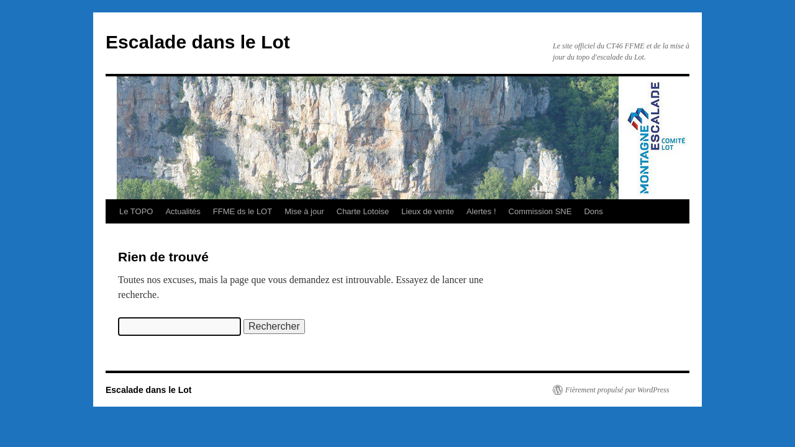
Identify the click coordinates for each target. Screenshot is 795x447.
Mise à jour (304, 211)
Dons (593, 211)
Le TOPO (136, 211)
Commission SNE (540, 211)
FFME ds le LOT (242, 211)
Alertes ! (481, 211)
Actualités (182, 211)
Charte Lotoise (363, 211)
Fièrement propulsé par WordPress (617, 390)
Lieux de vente (427, 211)
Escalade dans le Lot (198, 42)
